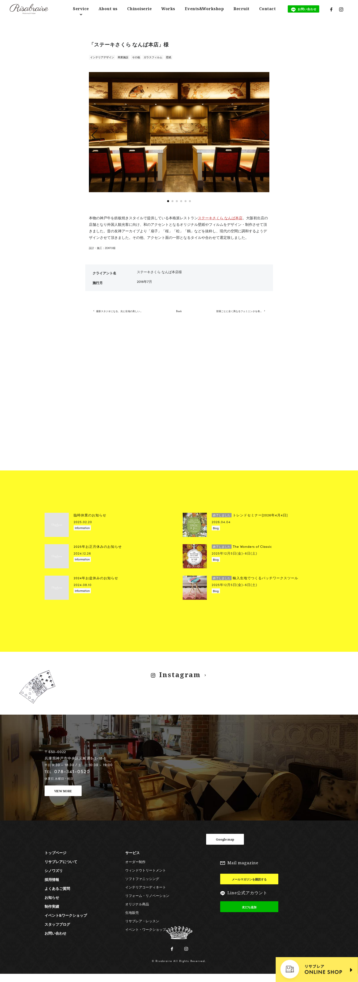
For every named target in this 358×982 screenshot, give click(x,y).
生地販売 (132, 919)
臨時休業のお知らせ (90, 522)
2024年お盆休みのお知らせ (96, 585)
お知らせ (52, 905)
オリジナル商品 (137, 911)
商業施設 (123, 57)
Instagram (179, 682)
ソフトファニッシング (142, 886)
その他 (136, 57)
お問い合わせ (55, 940)
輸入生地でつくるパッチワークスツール (255, 585)
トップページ (55, 860)
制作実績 (52, 913)
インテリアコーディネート (145, 894)
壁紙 (168, 57)
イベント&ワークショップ (66, 922)
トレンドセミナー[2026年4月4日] (250, 522)
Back (179, 315)
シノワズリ (54, 878)
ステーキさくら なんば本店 (220, 217)
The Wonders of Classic (242, 554)
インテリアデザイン (102, 57)
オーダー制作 (135, 869)
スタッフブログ (57, 931)
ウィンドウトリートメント (145, 877)
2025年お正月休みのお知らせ (98, 554)
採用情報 (52, 887)
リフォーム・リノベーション (147, 903)
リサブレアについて (61, 869)
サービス (132, 860)
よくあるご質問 (57, 896)
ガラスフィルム (153, 57)
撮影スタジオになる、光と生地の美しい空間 (122, 315)
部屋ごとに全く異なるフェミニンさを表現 (242, 315)
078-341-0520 (72, 778)
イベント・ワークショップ (145, 936)
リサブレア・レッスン (142, 928)
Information (82, 535)
